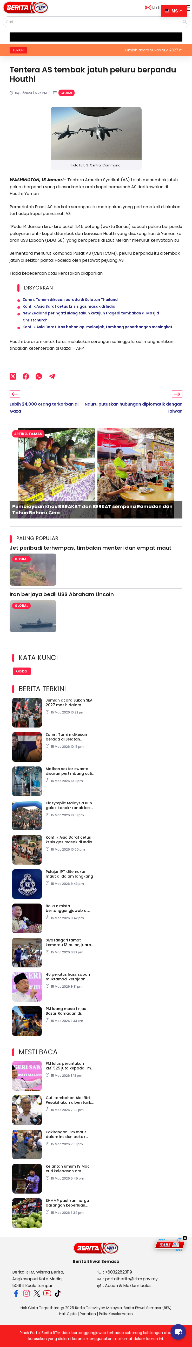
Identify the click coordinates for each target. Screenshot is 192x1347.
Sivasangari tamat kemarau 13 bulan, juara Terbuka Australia (68, 942)
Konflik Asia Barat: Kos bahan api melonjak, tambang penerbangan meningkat (98, 326)
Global (66, 93)
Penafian (88, 1313)
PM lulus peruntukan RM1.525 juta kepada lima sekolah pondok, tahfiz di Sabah (70, 1065)
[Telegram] (52, 376)
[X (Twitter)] (13, 376)
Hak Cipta (68, 1313)
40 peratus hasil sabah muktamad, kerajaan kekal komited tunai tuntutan (68, 976)
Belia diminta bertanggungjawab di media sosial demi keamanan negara (66, 908)
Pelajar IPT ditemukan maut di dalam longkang (69, 874)
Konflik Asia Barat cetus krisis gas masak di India (69, 306)
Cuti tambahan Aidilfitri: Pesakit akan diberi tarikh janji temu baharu (70, 1100)
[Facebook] (26, 376)
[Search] (184, 22)
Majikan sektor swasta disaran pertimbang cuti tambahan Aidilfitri (69, 771)
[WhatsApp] (39, 376)
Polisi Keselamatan (116, 1313)
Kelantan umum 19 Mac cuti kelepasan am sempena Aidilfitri (68, 1168)
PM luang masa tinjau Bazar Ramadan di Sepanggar (66, 1011)
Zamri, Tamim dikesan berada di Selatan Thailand (70, 299)
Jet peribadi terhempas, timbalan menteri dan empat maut (90, 547)
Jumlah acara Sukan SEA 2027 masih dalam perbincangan (69, 702)
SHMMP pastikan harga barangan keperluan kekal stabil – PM (67, 1203)
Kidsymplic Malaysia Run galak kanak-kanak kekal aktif (70, 805)
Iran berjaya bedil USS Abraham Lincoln (62, 594)
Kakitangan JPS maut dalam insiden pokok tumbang (66, 1134)
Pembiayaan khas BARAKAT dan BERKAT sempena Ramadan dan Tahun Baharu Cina (92, 509)
